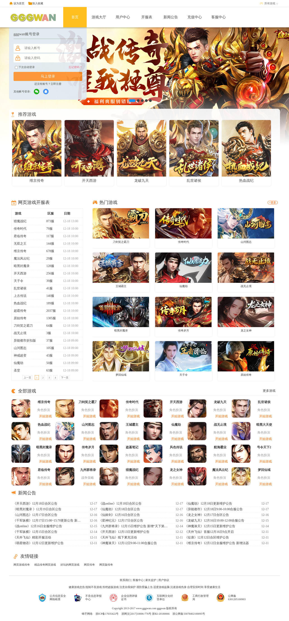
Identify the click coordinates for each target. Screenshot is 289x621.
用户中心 (123, 17)
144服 (48, 243)
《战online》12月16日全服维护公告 (37, 526)
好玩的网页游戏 (70, 564)
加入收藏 (37, 3)
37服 (47, 340)
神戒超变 (20, 355)
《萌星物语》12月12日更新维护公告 (38, 543)
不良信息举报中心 (93, 597)
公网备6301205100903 (237, 597)
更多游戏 (269, 390)
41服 (47, 288)
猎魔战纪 (20, 221)
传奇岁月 (183, 330)
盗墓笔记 (132, 447)
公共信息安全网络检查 (58, 597)
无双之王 (20, 243)
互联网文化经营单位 (165, 597)
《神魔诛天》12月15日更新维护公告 (210, 526)
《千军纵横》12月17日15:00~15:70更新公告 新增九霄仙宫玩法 (48, 520)
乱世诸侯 (20, 288)
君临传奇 (20, 236)
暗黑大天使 (264, 424)
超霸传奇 (20, 310)
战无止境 (20, 333)
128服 (48, 266)
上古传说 (20, 296)
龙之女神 (246, 330)
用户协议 (163, 580)
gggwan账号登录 (27, 34)
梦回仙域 (121, 374)
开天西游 (20, 273)
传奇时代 (20, 228)
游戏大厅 (99, 17)
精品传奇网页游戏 (45, 564)
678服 (48, 251)
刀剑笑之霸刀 (23, 325)
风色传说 (176, 447)
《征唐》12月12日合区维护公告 (207, 537)
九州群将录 (88, 470)
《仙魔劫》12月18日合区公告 (119, 509)
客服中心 (218, 17)
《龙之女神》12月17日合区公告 (207, 515)
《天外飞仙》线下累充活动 (118, 537)
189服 (48, 303)
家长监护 (150, 580)
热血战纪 (20, 303)
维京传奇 (20, 251)
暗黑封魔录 (22, 266)
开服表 (146, 17)
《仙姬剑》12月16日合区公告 (119, 515)
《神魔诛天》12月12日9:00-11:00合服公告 (128, 543)
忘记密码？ (75, 67)
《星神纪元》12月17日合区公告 (121, 520)
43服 (47, 355)
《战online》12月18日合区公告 (120, 503)
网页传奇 (89, 564)
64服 (47, 325)
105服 (48, 348)
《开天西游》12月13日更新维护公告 (124, 532)
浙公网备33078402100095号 (188, 613)
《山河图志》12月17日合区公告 (35, 515)
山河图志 (20, 348)
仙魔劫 (18, 363)
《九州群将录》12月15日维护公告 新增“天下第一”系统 (134, 526)
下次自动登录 (25, 67)
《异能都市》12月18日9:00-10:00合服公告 (214, 509)
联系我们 (125, 580)
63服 (47, 370)
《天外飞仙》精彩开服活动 (32, 537)
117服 (48, 236)
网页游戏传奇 (22, 564)
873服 (48, 221)
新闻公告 (170, 17)
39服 (47, 281)
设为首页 (19, 3)
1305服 (49, 318)
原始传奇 (20, 318)
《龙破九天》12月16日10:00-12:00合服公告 (214, 520)
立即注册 (56, 83)
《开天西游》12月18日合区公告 (35, 503)
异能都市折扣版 (25, 340)
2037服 (49, 310)
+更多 (272, 202)
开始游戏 (45, 416)
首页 (75, 17)
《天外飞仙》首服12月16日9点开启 (209, 532)
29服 (47, 258)
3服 (46, 333)
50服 (47, 363)
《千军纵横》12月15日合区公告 (35, 532)
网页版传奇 (106, 564)
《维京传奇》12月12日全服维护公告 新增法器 (217, 543)
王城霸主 (121, 286)
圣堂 (17, 370)
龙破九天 (220, 402)
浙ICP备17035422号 (107, 613)
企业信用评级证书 (129, 597)
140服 (48, 296)
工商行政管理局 (200, 597)
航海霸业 (220, 447)
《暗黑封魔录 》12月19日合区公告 (37, 509)
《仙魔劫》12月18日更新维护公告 (208, 503)
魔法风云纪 (22, 258)
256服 (48, 273)
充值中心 (194, 17)
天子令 (18, 281)
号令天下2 (264, 447)
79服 (47, 228)
